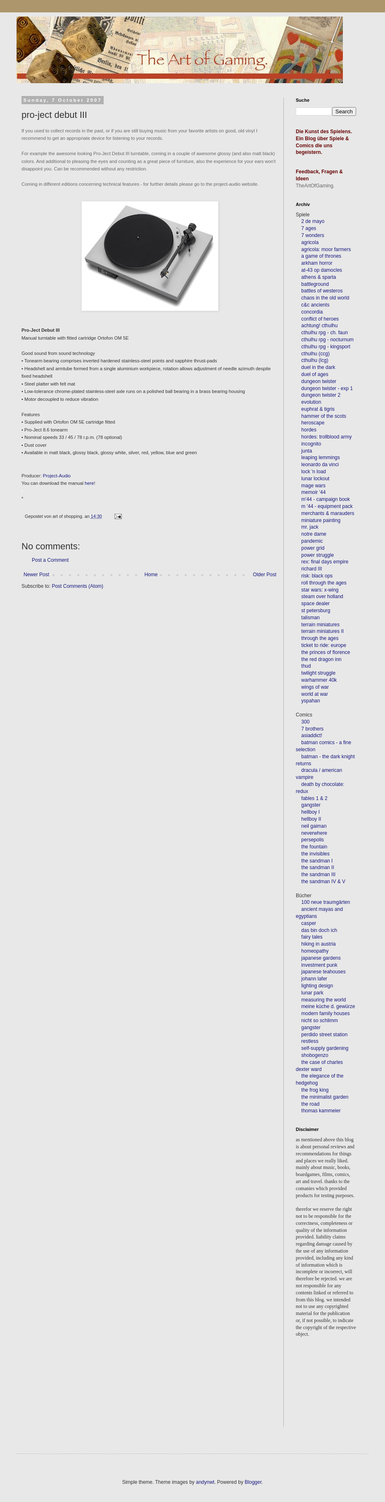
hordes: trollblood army (326, 437)
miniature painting (320, 520)
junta (306, 451)
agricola (309, 242)
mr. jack (309, 527)
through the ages (319, 638)
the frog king (314, 1090)
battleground (315, 284)
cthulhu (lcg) (314, 360)
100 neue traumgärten (325, 902)
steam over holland (322, 596)
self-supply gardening (324, 1048)
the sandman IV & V (323, 881)
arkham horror (316, 263)
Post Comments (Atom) (77, 586)
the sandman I (317, 861)
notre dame (313, 534)
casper (308, 923)
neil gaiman (313, 826)
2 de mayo (312, 221)
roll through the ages (323, 583)
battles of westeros (321, 291)
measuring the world (323, 1000)
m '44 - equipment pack (326, 506)
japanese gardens (320, 958)
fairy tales (311, 937)
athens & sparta (318, 277)
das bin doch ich (319, 930)
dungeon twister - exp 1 (327, 388)
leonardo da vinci (320, 464)
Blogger (253, 1482)
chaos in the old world (325, 298)
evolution (311, 402)
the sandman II (317, 867)
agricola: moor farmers (326, 249)
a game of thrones (321, 256)
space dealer (315, 603)
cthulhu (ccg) (315, 354)
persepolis (312, 840)
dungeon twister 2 (320, 395)
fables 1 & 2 (314, 798)
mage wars (313, 486)
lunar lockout (315, 479)
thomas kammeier (320, 1111)
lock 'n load (313, 471)
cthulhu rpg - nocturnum (327, 340)
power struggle (317, 555)
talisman (310, 617)
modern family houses (325, 1013)
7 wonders (312, 235)
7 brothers (312, 729)
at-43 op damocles (321, 270)
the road (310, 1104)
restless (309, 1041)
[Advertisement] (333, 1394)
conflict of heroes (320, 319)
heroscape (312, 423)
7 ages (308, 228)
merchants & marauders (327, 513)
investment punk (319, 965)
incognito (311, 444)
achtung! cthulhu (319, 325)
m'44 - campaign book (325, 499)
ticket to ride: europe (323, 645)
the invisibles (315, 854)
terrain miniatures (320, 625)
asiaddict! (311, 735)
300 (305, 722)
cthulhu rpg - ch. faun (324, 332)
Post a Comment (50, 560)
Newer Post (36, 574)
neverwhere (314, 833)
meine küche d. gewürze (328, 1006)
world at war (314, 694)
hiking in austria (318, 944)
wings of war (315, 687)
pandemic (312, 541)
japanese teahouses (323, 972)
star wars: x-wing (319, 590)
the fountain (314, 847)
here (89, 483)
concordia (312, 312)
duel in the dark (318, 367)
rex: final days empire (324, 562)
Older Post (264, 574)
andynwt (205, 1482)
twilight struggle (318, 673)
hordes (308, 430)
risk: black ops (317, 576)
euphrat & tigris (318, 409)
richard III (311, 569)
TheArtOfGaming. (315, 186)
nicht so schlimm (319, 1020)
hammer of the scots (323, 416)
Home (151, 574)
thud (306, 666)
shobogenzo (314, 1055)
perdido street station (324, 1034)
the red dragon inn (321, 659)
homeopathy (314, 951)
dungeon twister (318, 381)
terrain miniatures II (322, 631)
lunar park (311, 993)
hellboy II (311, 819)
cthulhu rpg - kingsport (325, 347)
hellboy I (310, 812)
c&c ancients (315, 305)
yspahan (310, 701)
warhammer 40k (319, 680)
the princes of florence (325, 652)
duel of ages (314, 374)
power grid (312, 548)
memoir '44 (313, 492)
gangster (311, 805)
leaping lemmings (320, 457)
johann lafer (313, 979)
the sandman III (318, 874)
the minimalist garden (324, 1097)
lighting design (316, 986)
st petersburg (315, 610)
